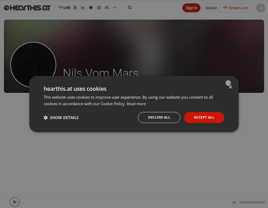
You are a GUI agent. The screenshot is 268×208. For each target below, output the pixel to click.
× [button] (230, 87)
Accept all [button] (203, 117)
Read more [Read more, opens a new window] (136, 103)
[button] (61, 117)
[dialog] (134, 104)
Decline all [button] (155, 117)
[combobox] (229, 82)
